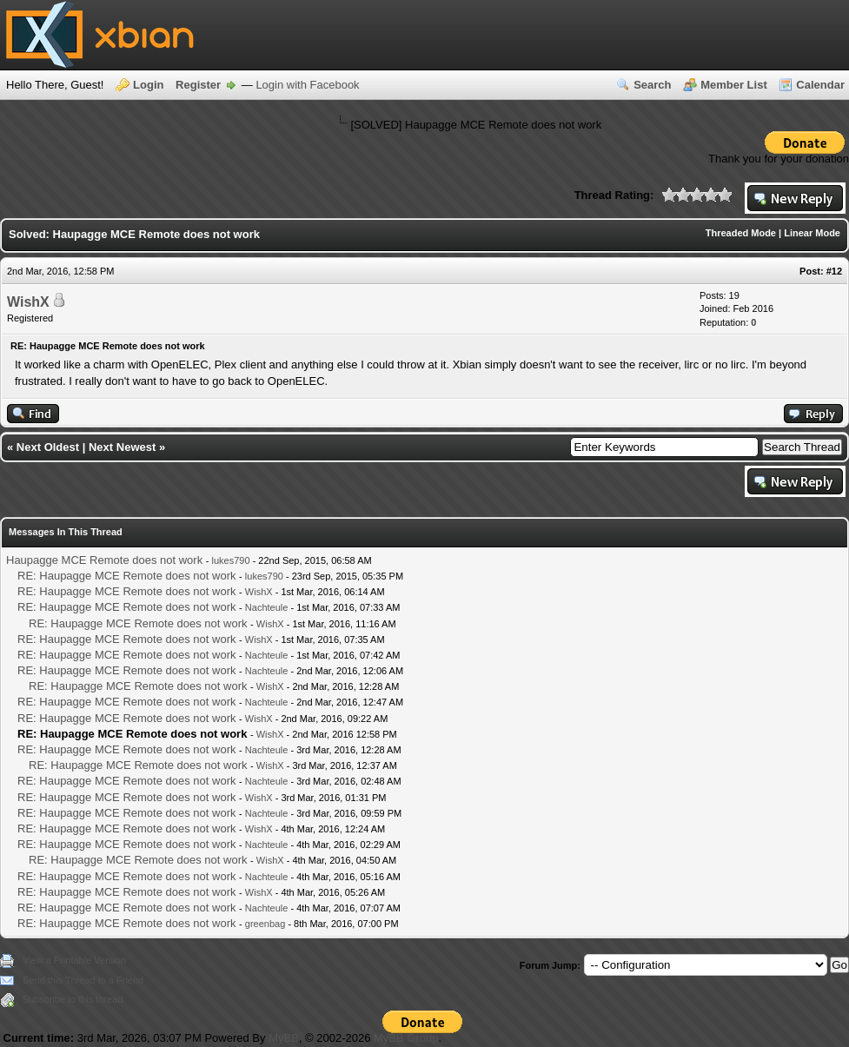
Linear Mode (812, 233)
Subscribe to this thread (73, 999)
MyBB (284, 1037)
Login (148, 84)
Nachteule (267, 607)
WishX (28, 302)
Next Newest (122, 447)
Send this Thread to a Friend (83, 980)
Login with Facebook (307, 84)
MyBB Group (406, 1037)
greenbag (265, 923)
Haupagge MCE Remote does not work (104, 560)
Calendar (820, 84)
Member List (733, 84)
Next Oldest (48, 447)
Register (198, 84)
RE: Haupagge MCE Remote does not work (126, 575)
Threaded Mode (741, 233)
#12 (834, 271)
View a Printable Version (74, 960)
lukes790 (231, 560)
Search (652, 84)
